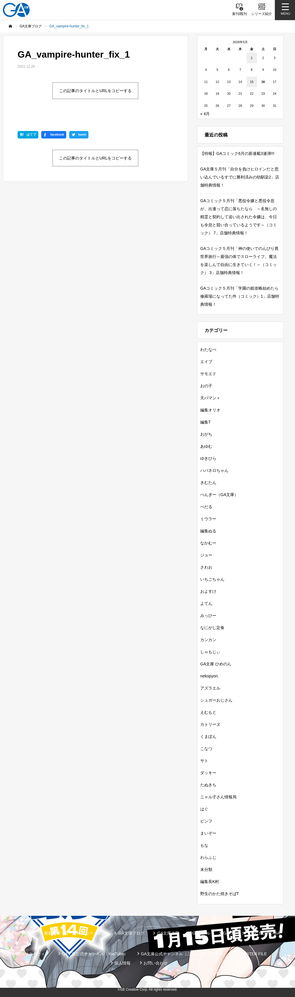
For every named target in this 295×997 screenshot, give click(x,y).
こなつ (206, 748)
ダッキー (208, 772)
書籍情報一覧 (56, 933)
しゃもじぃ (210, 652)
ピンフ (206, 821)
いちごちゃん (212, 579)
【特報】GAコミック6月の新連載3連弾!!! (237, 153)
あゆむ (206, 446)
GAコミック (234, 933)
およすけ (208, 591)
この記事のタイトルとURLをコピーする (95, 90)
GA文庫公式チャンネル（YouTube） (95, 954)
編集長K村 (209, 881)
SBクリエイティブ (32, 954)
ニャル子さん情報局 (218, 797)
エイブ (206, 361)
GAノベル (201, 933)
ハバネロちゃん (214, 470)
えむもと (208, 712)
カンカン (208, 639)
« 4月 (205, 113)
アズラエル (210, 688)
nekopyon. (209, 676)
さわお (206, 567)
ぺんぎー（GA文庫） (219, 494)
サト (204, 760)
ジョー (206, 555)
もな (204, 845)
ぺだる (206, 506)
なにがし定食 (212, 627)
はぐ (204, 809)
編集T (205, 422)
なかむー (208, 543)
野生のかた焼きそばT (219, 893)
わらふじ (208, 857)
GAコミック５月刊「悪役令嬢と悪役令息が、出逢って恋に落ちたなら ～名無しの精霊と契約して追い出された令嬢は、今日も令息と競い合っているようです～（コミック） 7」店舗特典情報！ (238, 216)
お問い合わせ (155, 963)
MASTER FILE (253, 954)
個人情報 (122, 963)
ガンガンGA (269, 933)
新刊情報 (23, 933)
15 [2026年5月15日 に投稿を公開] (252, 81)
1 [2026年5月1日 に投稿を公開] (252, 58)
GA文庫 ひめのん (215, 664)
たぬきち (208, 785)
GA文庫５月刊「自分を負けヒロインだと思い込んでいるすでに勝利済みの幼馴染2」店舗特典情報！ (239, 177)
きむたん (208, 482)
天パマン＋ (210, 398)
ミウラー (208, 518)
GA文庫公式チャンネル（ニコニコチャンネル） (184, 954)
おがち (206, 434)
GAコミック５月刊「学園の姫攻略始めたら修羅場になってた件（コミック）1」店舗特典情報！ (239, 296)
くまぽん (208, 736)
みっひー (208, 615)
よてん (206, 603)
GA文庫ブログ (131, 933)
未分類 (206, 869)
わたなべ (208, 349)
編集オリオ (210, 410)
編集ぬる (208, 531)
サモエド (208, 373)
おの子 (206, 385)
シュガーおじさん (216, 700)
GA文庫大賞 (168, 933)
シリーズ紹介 (93, 933)
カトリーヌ (210, 724)
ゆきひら (208, 458)
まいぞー (208, 833)
